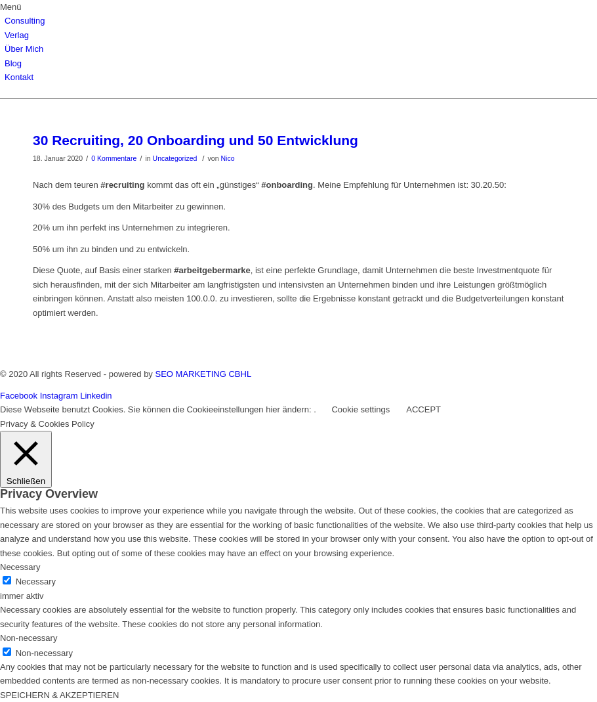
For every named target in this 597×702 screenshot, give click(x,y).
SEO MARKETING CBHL (203, 374)
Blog (13, 63)
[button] (298, 7)
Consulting (25, 21)
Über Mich (24, 49)
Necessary (36, 581)
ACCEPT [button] (423, 409)
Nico (227, 158)
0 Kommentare (113, 158)
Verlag (17, 35)
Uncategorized (175, 158)
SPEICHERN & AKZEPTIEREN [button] (59, 695)
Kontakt (19, 77)
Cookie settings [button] (360, 409)
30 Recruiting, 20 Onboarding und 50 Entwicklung (195, 140)
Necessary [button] (20, 567)
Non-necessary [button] (28, 638)
